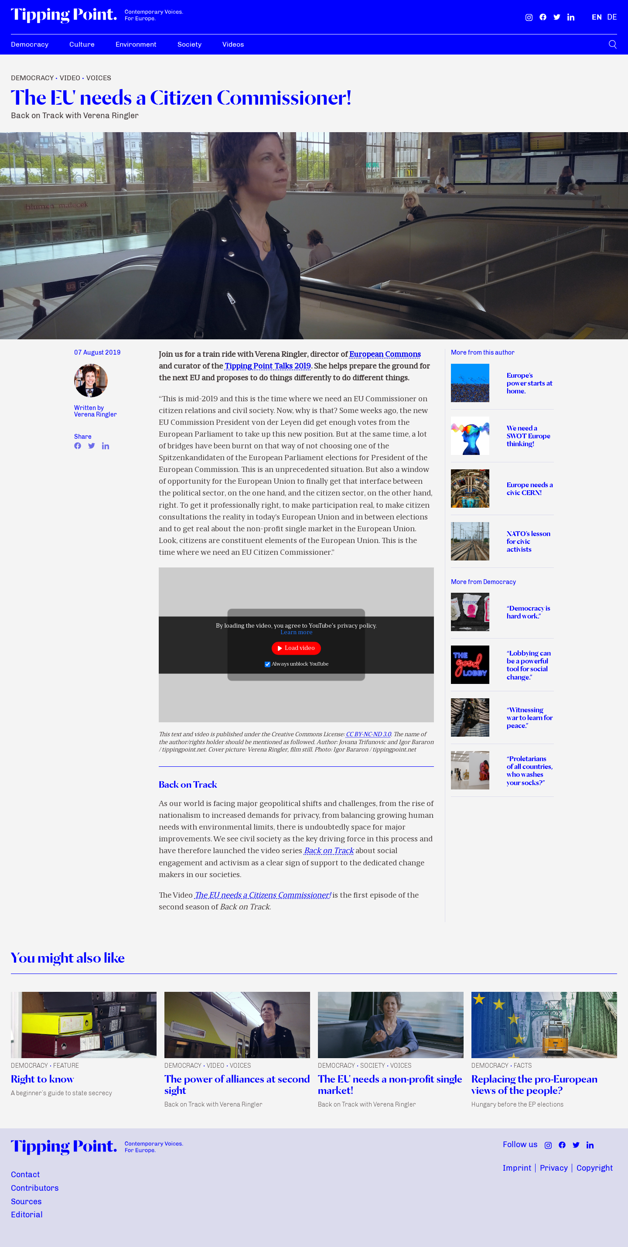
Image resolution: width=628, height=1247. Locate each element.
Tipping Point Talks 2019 (268, 366)
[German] (612, 17)
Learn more (296, 632)
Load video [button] (300, 648)
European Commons (385, 355)
